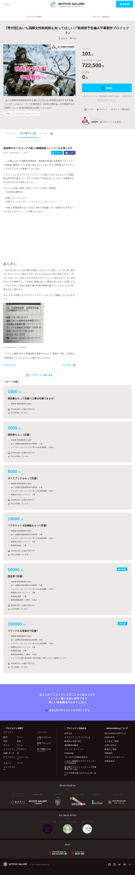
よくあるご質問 (112, 741)
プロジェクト (11, 133)
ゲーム (20, 745)
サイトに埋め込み (120, 109)
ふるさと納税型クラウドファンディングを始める (80, 762)
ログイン (7, 4)
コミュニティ (9, 749)
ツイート (102, 109)
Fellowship (69, 753)
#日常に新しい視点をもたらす (26, 113)
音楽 (19, 741)
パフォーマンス (23, 758)
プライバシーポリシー (115, 757)
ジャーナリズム (9, 767)
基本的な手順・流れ (72, 741)
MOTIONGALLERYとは (115, 733)
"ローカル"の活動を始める (76, 757)
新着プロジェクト (44, 744)
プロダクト (22, 749)
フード (20, 763)
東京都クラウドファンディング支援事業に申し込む (80, 767)
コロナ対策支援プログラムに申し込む (80, 773)
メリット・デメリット (73, 749)
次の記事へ (68, 364)
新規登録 (124, 4)
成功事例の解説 (71, 745)
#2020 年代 (110, 737)
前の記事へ (10, 364)
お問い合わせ (111, 745)
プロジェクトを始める (101, 16)
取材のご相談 (111, 749)
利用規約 (109, 753)
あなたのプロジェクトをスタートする (67, 710)
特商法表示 (110, 761)
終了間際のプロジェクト (44, 750)
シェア (88, 109)
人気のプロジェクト (44, 738)
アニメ (6, 745)
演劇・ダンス (8, 753)
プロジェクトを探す (34, 16)
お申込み (68, 733)
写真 (5, 741)
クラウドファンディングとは (77, 737)
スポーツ (7, 763)
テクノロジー (9, 757)
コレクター (46, 133)
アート (20, 737)
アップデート (28, 133)
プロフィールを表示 (110, 121)
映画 (73, 38)
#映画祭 (8, 113)
